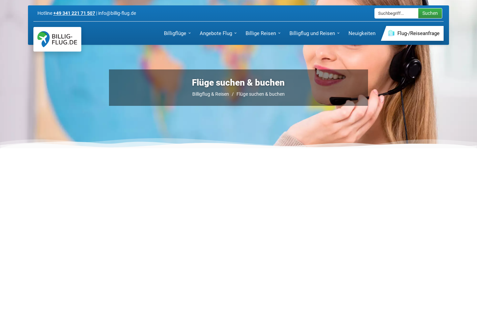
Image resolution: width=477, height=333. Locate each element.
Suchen (430, 13)
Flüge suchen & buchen (260, 94)
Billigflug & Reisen (210, 94)
